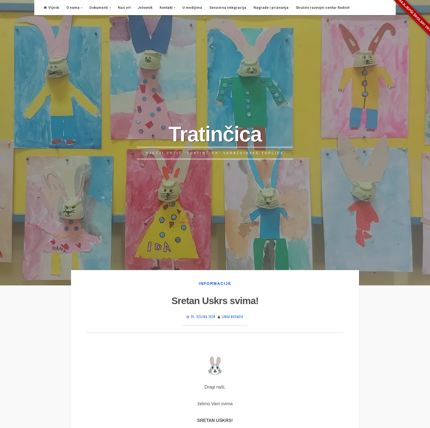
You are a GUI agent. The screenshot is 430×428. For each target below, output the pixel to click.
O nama (73, 7)
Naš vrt (124, 7)
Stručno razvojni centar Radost (322, 7)
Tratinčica (215, 134)
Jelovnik (145, 7)
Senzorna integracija (227, 7)
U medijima (192, 7)
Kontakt (166, 7)
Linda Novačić (233, 316)
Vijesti (51, 7)
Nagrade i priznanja (270, 7)
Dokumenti (98, 7)
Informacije (215, 283)
